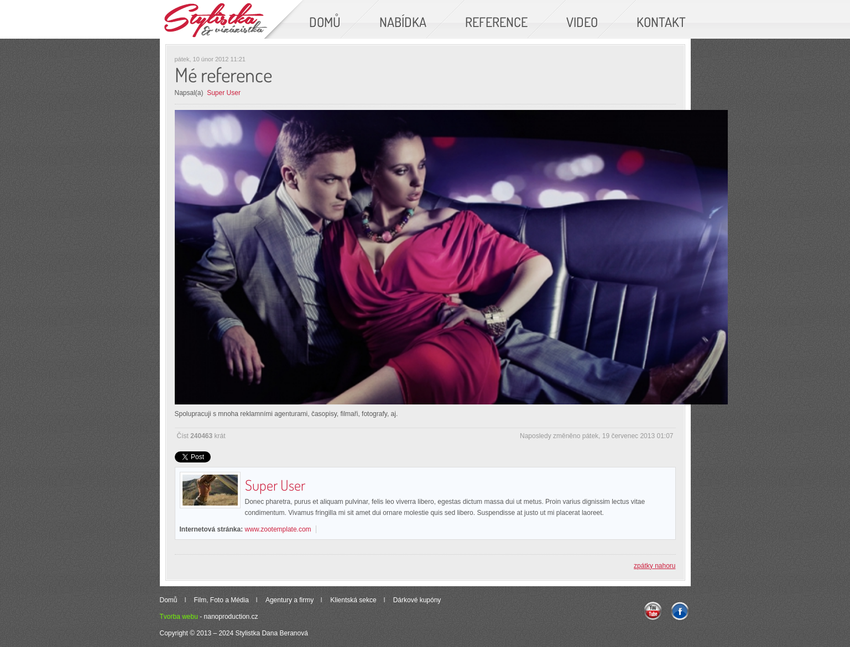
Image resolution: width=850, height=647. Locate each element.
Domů (169, 600)
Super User (224, 93)
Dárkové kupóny (417, 600)
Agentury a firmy (289, 600)
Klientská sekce (353, 600)
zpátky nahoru (654, 566)
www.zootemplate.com (278, 529)
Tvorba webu (179, 616)
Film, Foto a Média (221, 600)
